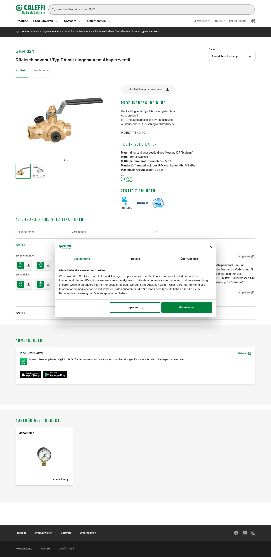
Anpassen (135, 307)
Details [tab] (135, 258)
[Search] (151, 9)
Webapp (244, 353)
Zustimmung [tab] (82, 258)
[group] (23, 171)
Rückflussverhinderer (102, 31)
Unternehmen (88, 532)
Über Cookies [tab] (189, 258)
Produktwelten (43, 532)
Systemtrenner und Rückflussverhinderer (65, 31)
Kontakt (220, 21)
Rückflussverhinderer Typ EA (132, 31)
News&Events (202, 21)
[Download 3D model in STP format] (47, 284)
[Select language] (253, 21)
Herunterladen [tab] (40, 70)
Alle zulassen (186, 307)
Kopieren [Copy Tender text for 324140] (243, 257)
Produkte (22, 21)
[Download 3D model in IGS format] (27, 284)
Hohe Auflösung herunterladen (145, 89)
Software (66, 532)
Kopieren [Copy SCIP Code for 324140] (243, 293)
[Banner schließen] (211, 247)
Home (25, 31)
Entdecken (59, 479)
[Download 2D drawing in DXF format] (47, 265)
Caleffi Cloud (238, 21)
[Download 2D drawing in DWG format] (27, 265)
